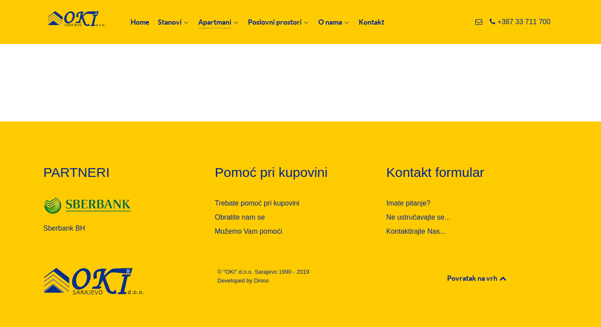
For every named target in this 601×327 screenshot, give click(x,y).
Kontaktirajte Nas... (416, 231)
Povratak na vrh (477, 278)
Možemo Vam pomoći (249, 231)
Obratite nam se (240, 217)
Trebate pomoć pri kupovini (257, 203)
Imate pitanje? (408, 203)
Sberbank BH (64, 228)
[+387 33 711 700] (520, 22)
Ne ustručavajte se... (418, 217)
